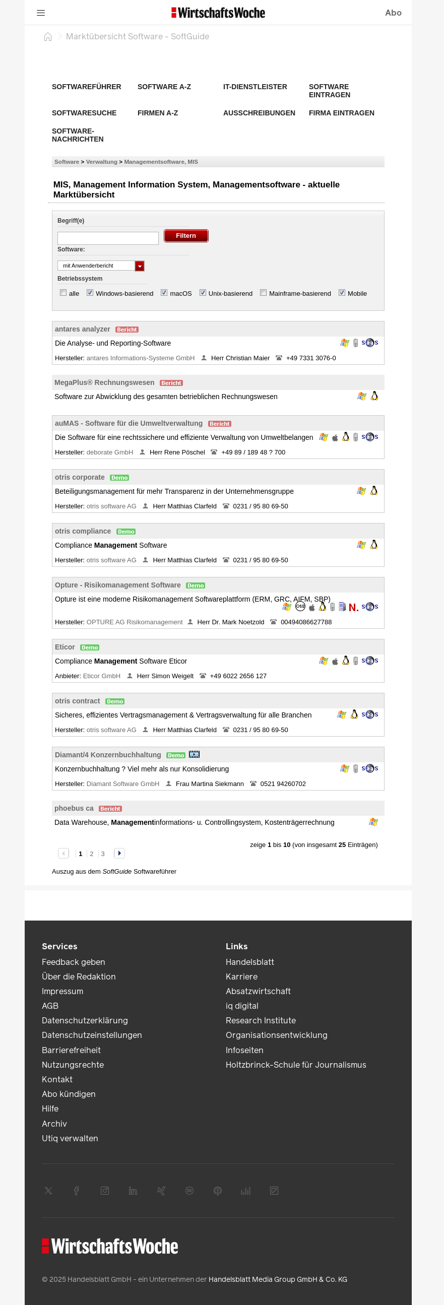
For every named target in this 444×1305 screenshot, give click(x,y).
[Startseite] (48, 36)
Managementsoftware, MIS (161, 161)
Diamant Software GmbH (124, 784)
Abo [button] (393, 13)
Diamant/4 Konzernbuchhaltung (108, 755)
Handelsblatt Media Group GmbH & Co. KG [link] (278, 1279)
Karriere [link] (242, 977)
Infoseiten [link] (245, 1050)
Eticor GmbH (102, 676)
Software (66, 161)
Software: (71, 249)
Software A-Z (164, 87)
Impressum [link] (62, 991)
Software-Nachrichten (78, 135)
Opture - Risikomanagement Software (118, 585)
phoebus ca (74, 808)
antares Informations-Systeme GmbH (142, 358)
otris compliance (83, 531)
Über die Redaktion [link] (79, 977)
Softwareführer (86, 87)
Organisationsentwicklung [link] (277, 1035)
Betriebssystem (79, 278)
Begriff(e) (70, 220)
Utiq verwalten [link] (70, 1138)
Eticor (65, 647)
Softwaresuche (84, 113)
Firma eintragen (341, 113)
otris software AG (113, 506)
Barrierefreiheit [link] (71, 1050)
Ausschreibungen (259, 113)
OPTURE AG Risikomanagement (135, 622)
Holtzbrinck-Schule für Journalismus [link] (296, 1065)
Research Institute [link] (261, 1020)
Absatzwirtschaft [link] (258, 991)
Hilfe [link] (50, 1109)
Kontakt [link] (57, 1079)
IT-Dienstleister (255, 87)
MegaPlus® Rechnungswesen (104, 382)
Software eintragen (329, 91)
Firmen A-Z (158, 113)
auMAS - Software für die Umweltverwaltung (129, 423)
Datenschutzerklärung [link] (85, 1020)
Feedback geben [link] (73, 962)
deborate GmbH (111, 452)
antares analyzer (82, 329)
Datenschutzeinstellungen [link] (92, 1035)
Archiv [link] (54, 1124)
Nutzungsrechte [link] (73, 1065)
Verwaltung (101, 161)
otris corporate (80, 477)
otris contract (77, 701)
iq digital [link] (242, 1006)
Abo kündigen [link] (69, 1094)
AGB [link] (50, 1006)
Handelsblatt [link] (250, 962)
